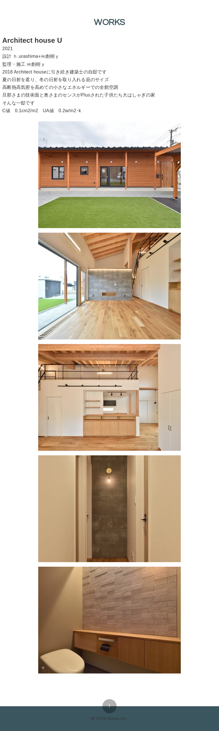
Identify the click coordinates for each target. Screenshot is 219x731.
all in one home (109, 688)
